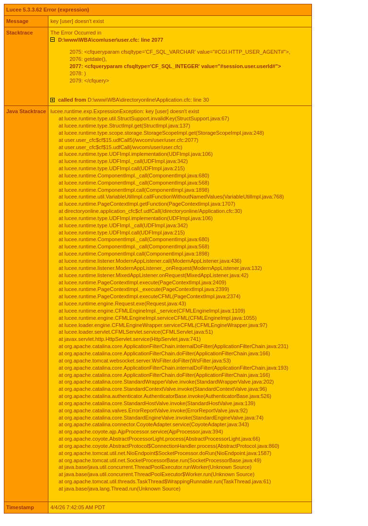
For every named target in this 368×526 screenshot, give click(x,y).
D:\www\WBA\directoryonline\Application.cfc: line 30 (133, 100)
